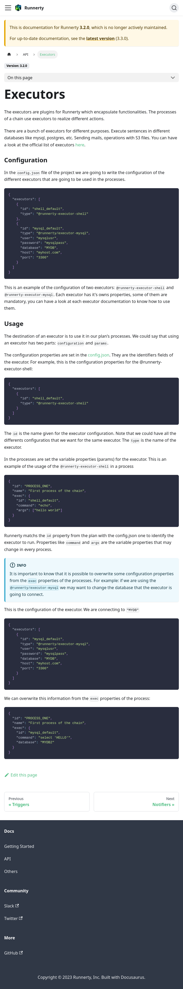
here (79, 145)
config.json (98, 355)
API (7, 859)
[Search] (174, 8)
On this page (20, 77)
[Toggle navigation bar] (8, 8)
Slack (11, 906)
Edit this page (20, 775)
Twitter (13, 918)
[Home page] (9, 54)
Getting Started (19, 846)
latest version (100, 38)
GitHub (13, 953)
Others (10, 871)
